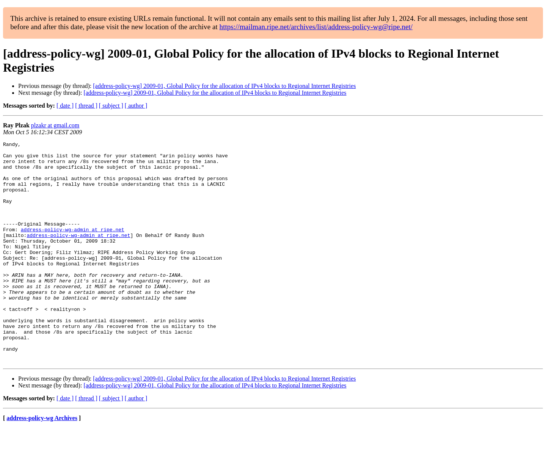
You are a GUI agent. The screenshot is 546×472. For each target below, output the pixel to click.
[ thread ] (86, 105)
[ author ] (136, 105)
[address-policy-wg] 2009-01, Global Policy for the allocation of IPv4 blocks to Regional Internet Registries (224, 86)
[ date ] (65, 105)
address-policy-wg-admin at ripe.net (72, 247)
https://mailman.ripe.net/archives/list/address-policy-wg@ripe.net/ (316, 27)
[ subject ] (111, 105)
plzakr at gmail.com (55, 125)
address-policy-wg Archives (41, 462)
